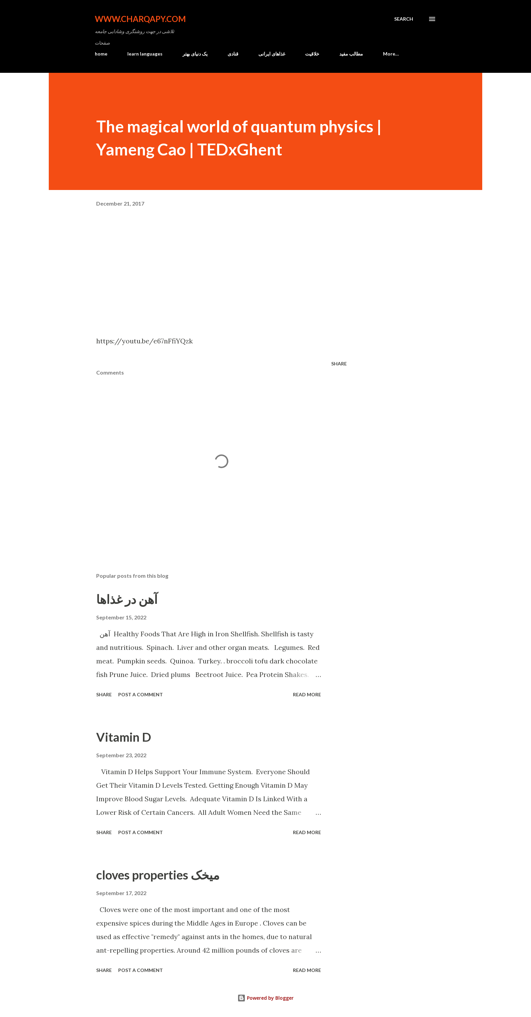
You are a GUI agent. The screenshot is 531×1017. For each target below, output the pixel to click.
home (101, 54)
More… (391, 54)
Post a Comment (140, 694)
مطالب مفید (351, 54)
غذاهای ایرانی (271, 54)
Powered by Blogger (265, 998)
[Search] (403, 19)
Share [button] (339, 363)
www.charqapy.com (140, 19)
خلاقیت (312, 54)
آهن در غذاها (126, 599)
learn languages (145, 54)
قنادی (233, 54)
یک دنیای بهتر (195, 54)
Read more (307, 694)
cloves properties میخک (157, 874)
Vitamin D (123, 736)
